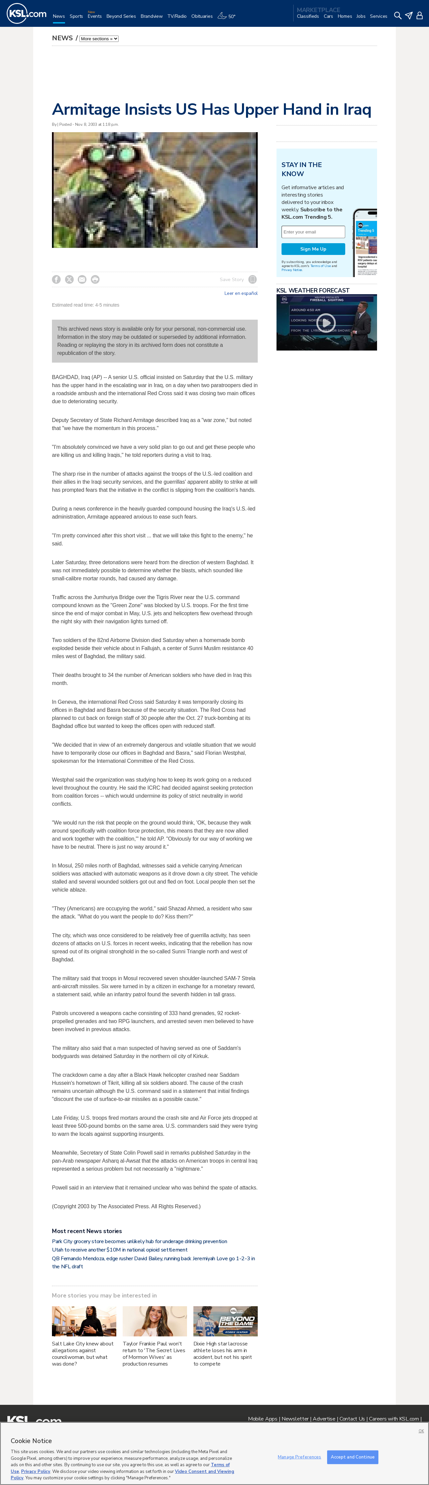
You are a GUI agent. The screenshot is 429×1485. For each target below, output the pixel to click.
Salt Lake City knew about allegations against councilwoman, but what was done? (83, 1354)
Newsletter (295, 1419)
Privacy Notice (292, 270)
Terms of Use (320, 266)
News (63, 38)
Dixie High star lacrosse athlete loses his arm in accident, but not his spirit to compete (222, 1354)
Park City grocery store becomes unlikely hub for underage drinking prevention (139, 1241)
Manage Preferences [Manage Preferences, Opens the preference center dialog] (299, 1457)
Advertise (324, 1419)
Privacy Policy (35, 1472)
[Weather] (228, 19)
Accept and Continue (353, 1457)
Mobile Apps (263, 1419)
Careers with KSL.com (394, 1419)
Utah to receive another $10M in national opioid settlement (119, 1250)
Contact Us (352, 1419)
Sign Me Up (313, 249)
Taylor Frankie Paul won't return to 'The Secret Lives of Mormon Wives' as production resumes (154, 1354)
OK (421, 1431)
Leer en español (241, 293)
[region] (214, 1453)
